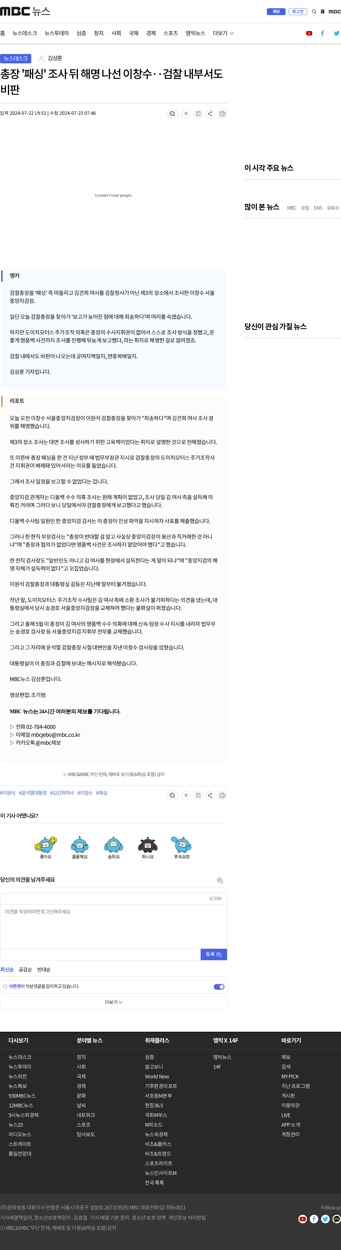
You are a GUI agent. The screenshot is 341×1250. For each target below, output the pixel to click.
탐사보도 (86, 1135)
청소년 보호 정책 (149, 1217)
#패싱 (101, 793)
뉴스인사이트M (160, 1173)
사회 (116, 33)
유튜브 (304, 1219)
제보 (276, 11)
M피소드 (154, 1125)
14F (217, 1067)
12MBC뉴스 (21, 1106)
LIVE (285, 1115)
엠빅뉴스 (195, 33)
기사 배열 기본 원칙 (109, 1217)
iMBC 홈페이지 (335, 11)
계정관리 (290, 1135)
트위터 (327, 1219)
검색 (314, 11)
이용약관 (290, 1106)
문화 (81, 1096)
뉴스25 (16, 1125)
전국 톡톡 (154, 1183)
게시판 (288, 1096)
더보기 (220, 33)
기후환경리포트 (161, 1086)
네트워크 (86, 1115)
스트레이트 (20, 1144)
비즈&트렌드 (158, 1154)
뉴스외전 (18, 1077)
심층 (81, 33)
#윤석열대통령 (33, 793)
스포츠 (170, 33)
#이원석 (7, 793)
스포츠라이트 (158, 1164)
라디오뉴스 (20, 1135)
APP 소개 (290, 1125)
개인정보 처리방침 (187, 1217)
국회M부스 (156, 1115)
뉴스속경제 (156, 1135)
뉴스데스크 (25, 33)
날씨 (81, 1106)
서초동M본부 (158, 1096)
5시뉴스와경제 (24, 1115)
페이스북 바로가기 (323, 33)
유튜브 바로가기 (309, 33)
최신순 (6, 970)
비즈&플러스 (158, 1144)
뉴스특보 (18, 1086)
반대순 (44, 970)
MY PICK (322, 11)
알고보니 (154, 1067)
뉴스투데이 (57, 33)
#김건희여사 (62, 793)
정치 (98, 33)
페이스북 (316, 1219)
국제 (133, 33)
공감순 (25, 970)
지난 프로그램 (295, 1086)
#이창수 (84, 793)
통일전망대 (20, 1154)
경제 (151, 33)
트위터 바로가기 (336, 33)
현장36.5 (154, 1106)
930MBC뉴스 (22, 1096)
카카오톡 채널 (338, 1219)
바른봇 (12, 986)
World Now (157, 1077)
